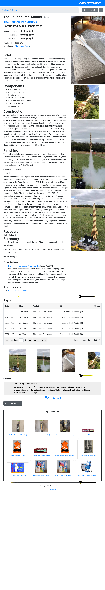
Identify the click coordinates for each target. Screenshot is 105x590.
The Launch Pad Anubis (17, 291)
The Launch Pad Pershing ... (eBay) (65, 435)
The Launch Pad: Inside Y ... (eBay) (17, 455)
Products (5, 10)
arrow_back (84, 10)
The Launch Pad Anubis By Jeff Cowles (24, 266)
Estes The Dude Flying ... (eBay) (63, 475)
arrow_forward (101, 10)
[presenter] (43, 340)
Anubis (32, 22)
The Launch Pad (21, 46)
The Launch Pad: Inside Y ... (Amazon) (64, 455)
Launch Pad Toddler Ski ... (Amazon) (87, 475)
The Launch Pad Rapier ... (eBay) (41, 435)
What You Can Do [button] (12, 403)
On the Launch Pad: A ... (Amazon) (17, 475)
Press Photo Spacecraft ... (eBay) (88, 455)
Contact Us (52, 490)
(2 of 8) (92, 10)
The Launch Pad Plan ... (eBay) (88, 435)
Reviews (15, 10)
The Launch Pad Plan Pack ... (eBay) (40, 455)
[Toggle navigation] (5, 3)
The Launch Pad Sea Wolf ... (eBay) (18, 435)
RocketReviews (90, 3)
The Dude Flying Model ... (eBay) (41, 475)
